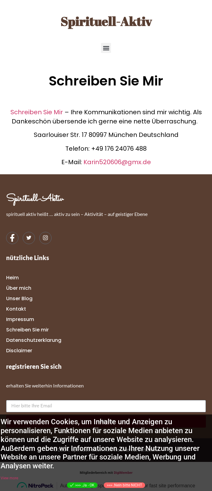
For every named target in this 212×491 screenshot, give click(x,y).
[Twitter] (29, 238)
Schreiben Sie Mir (36, 112)
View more (9, 478)
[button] (106, 48)
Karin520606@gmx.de (117, 162)
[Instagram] (45, 238)
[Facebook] (12, 238)
